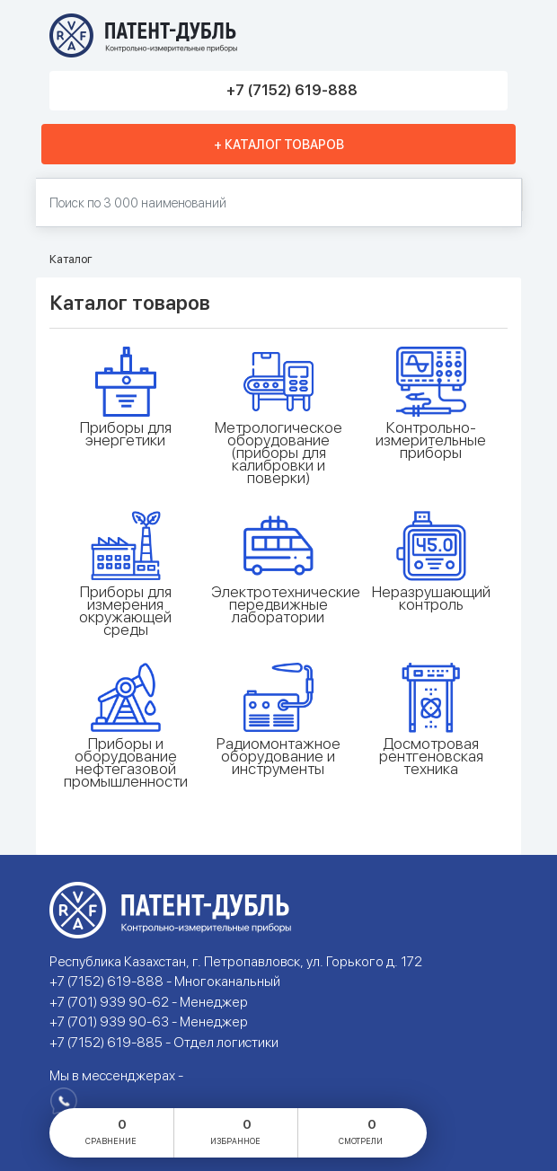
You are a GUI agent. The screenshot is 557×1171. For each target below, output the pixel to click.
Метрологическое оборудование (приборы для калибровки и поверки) (278, 452)
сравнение (111, 1130)
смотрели (361, 1130)
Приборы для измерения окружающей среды (125, 611)
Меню (487, 35)
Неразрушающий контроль (431, 598)
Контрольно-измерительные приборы (431, 440)
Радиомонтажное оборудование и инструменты (278, 756)
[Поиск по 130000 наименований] (279, 202)
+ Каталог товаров (279, 144)
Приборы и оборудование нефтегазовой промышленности (126, 762)
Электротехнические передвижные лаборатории (278, 604)
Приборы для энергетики (126, 433)
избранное (235, 1130)
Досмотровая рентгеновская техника (431, 756)
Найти (499, 203)
